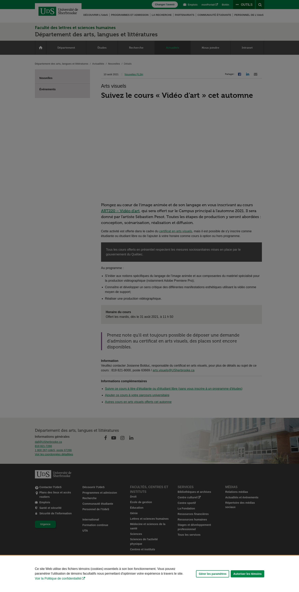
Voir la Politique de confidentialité (58, 578)
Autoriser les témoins (247, 573)
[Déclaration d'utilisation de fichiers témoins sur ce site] (149, 573)
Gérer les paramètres (212, 573)
